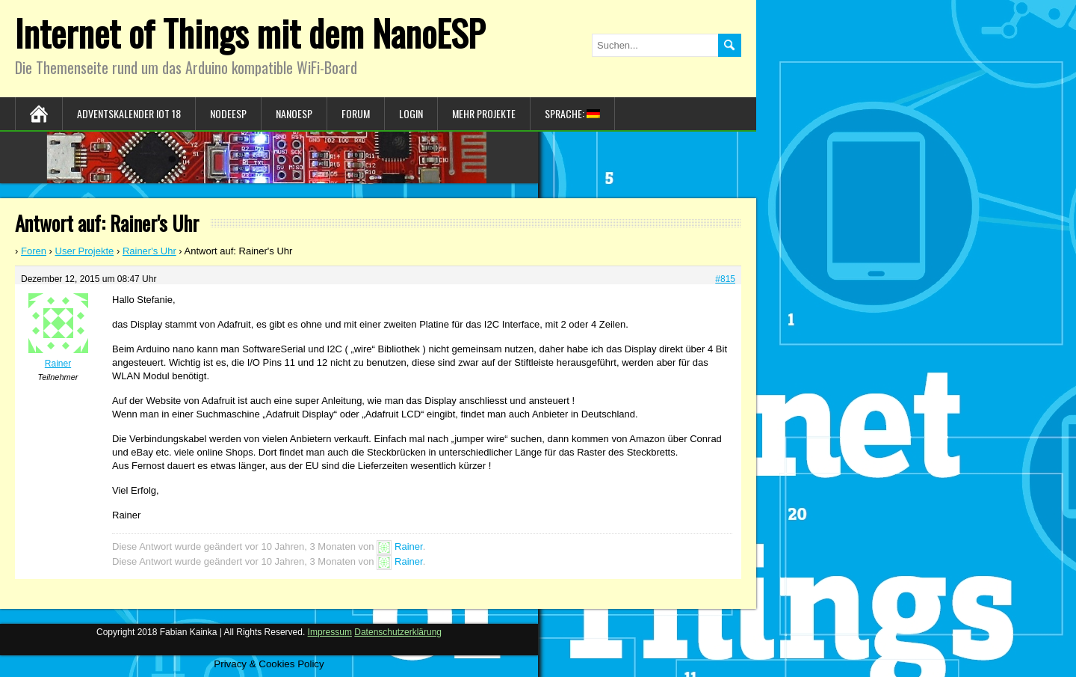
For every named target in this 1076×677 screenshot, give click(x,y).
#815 (725, 279)
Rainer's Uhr (149, 251)
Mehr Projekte (484, 113)
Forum (355, 113)
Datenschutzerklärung (398, 632)
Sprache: (572, 113)
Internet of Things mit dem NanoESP (250, 32)
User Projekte (84, 251)
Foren (33, 251)
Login (411, 113)
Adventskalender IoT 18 (129, 113)
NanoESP (294, 113)
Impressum (330, 632)
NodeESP (228, 113)
